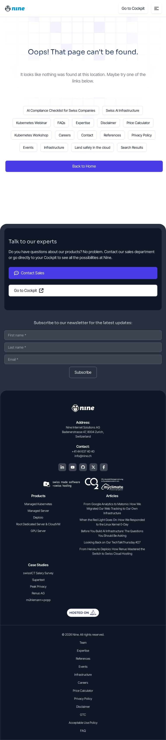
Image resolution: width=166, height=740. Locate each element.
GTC (83, 714)
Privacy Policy (142, 135)
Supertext (38, 580)
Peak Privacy (38, 586)
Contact (87, 135)
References (112, 135)
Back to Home (84, 166)
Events (28, 147)
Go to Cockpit (28, 290)
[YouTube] (73, 467)
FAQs (61, 123)
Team (83, 642)
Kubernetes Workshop (31, 135)
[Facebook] (104, 467)
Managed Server (38, 510)
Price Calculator (138, 123)
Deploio (38, 517)
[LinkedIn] (62, 467)
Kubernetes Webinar (31, 123)
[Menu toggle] (156, 8)
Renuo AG (38, 593)
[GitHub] (83, 467)
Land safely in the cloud (92, 147)
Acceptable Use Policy (83, 722)
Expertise (83, 123)
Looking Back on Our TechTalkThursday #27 (112, 542)
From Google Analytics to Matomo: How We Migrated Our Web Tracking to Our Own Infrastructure (112, 508)
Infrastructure (54, 147)
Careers (65, 135)
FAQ (83, 730)
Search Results (132, 147)
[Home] (15, 8)
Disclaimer (108, 123)
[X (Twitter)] (93, 467)
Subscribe (83, 372)
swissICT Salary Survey (38, 573)
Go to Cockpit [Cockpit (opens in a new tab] (133, 8)
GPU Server (38, 531)
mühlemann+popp (38, 600)
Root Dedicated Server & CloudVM (38, 524)
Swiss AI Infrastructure (122, 110)
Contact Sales (29, 273)
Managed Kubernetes (38, 504)
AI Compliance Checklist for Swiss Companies (61, 110)
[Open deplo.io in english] (83, 615)
